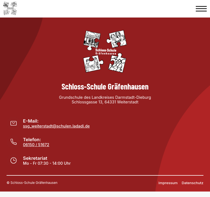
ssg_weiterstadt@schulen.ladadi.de (56, 126)
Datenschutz (193, 183)
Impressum (168, 183)
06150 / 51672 (36, 144)
